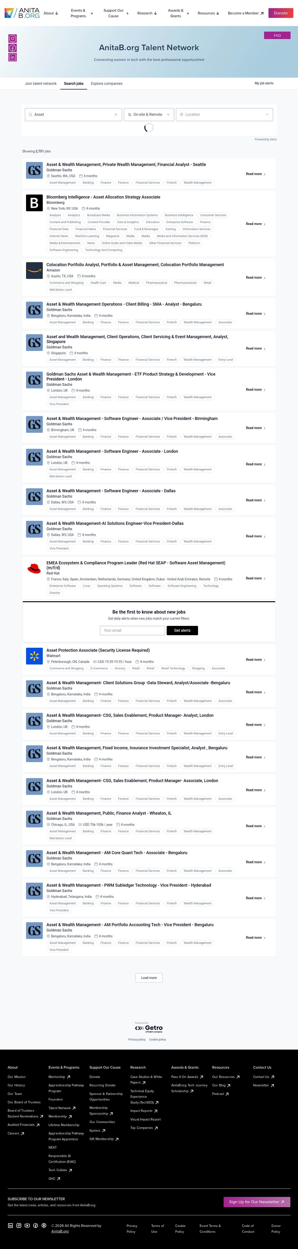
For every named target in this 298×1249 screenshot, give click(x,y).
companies (106, 83)
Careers (16, 1133)
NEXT (53, 1147)
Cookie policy (157, 1039)
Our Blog (221, 1085)
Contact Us (264, 1076)
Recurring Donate (102, 1085)
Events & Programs (82, 13)
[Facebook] (12, 48)
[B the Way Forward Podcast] (44, 1225)
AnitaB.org (60, 1231)
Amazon (53, 271)
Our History (16, 1085)
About (51, 13)
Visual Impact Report (145, 1119)
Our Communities (102, 1122)
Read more (257, 175)
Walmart (54, 662)
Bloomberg (56, 203)
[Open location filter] (267, 114)
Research (147, 13)
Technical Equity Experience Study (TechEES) (144, 1097)
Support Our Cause (116, 13)
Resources (209, 13)
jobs (73, 83)
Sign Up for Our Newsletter (257, 1202)
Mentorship (60, 1076)
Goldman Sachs (60, 170)
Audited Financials (24, 1124)
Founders (56, 1099)
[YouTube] (27, 1225)
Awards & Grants (178, 13)
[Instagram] (12, 38)
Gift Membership (104, 1139)
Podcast (220, 1093)
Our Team (15, 1093)
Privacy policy (137, 1039)
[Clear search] (116, 114)
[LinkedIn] (12, 57)
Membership (61, 1116)
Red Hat (53, 578)
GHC (55, 1178)
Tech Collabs (61, 1170)
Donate (94, 1076)
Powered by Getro (266, 139)
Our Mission (17, 1076)
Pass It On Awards (187, 1076)
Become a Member (246, 13)
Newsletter (264, 1085)
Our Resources (226, 1076)
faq (277, 35)
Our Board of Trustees (24, 1102)
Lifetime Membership (64, 1125)
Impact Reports (144, 1110)
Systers (97, 1130)
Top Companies (144, 1127)
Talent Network (62, 1108)
